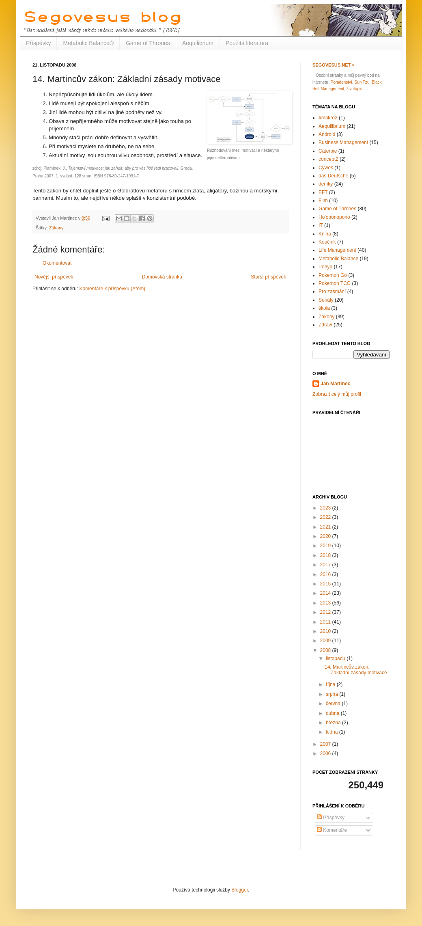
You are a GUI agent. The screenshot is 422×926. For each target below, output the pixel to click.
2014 (326, 593)
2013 (326, 603)
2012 (326, 612)
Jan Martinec (335, 383)
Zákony (56, 227)
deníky (326, 184)
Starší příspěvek (268, 277)
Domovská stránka (162, 277)
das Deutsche (333, 176)
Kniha (325, 234)
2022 (326, 517)
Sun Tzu (361, 82)
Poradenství (341, 82)
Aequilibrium (197, 43)
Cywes (326, 168)
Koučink (327, 242)
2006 (326, 753)
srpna (332, 694)
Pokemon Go (333, 275)
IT (321, 225)
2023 (326, 508)
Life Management (337, 250)
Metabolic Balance (338, 258)
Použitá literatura (247, 43)
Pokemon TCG (335, 283)
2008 (326, 650)
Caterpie (328, 151)
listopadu (336, 658)
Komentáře (332, 830)
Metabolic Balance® (88, 43)
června (334, 703)
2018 (326, 555)
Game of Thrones (148, 43)
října (331, 684)
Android (327, 134)
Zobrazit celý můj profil (336, 394)
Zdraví (325, 325)
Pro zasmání (332, 291)
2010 (326, 631)
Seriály (326, 300)
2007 (326, 744)
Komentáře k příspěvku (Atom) (112, 288)
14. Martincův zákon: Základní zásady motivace (356, 670)
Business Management (343, 142)
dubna (333, 713)
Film (323, 200)
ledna (332, 732)
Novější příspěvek (53, 277)
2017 (326, 565)
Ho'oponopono (334, 217)
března (334, 722)
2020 (326, 536)
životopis (354, 88)
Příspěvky (38, 43)
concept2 (328, 159)
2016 (326, 574)
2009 (326, 640)
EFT (323, 192)
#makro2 (328, 118)
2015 (326, 584)
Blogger (239, 890)
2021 (326, 527)
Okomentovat (57, 263)
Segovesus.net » (333, 65)
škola (324, 308)
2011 (326, 622)
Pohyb (325, 267)
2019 (326, 545)
